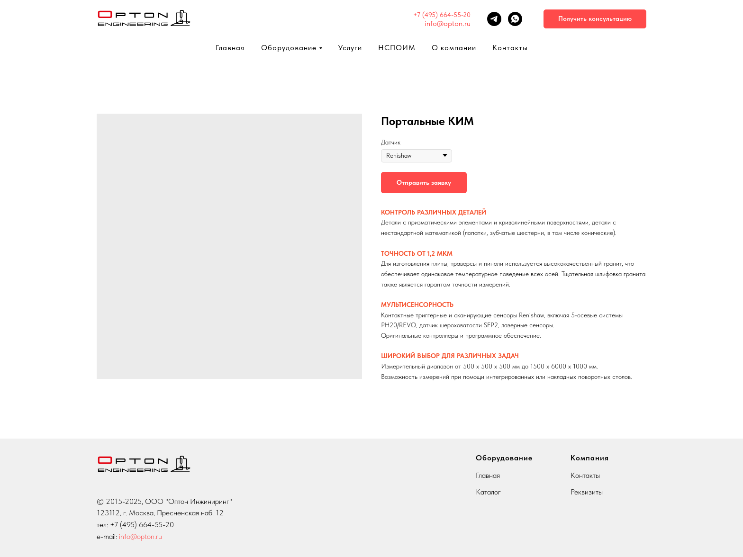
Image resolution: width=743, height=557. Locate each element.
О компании (454, 47)
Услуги (350, 47)
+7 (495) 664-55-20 (442, 14)
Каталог (488, 491)
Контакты (510, 47)
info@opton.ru (448, 23)
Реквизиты (587, 491)
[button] (595, 18)
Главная (230, 47)
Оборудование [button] (289, 47)
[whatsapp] (515, 19)
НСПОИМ (397, 47)
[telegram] (494, 19)
